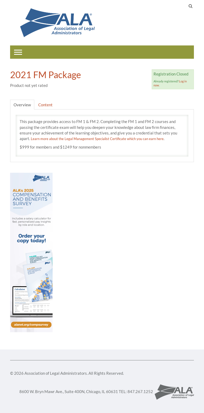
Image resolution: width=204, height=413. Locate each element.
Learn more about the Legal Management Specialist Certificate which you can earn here (97, 139)
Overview (22, 104)
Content (45, 104)
